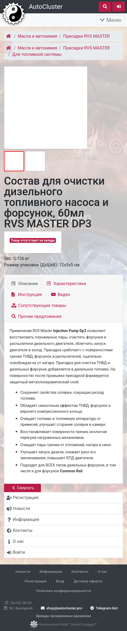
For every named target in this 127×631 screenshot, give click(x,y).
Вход (60, 581)
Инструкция (26, 294)
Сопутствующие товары (38, 305)
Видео (60, 294)
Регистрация (36, 581)
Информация (51, 571)
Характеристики (66, 283)
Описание (24, 283)
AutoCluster (46, 6)
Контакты (79, 571)
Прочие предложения (36, 316)
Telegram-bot (104, 608)
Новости (23, 571)
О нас (102, 571)
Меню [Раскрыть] (110, 20)
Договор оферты (88, 581)
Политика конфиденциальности (63, 591)
